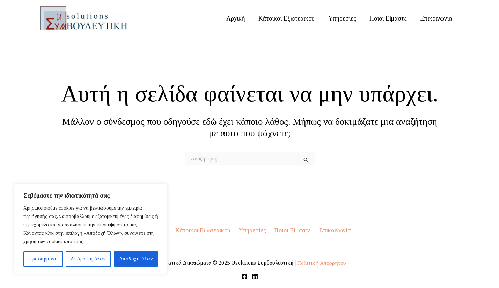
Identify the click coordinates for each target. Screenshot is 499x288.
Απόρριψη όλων (88, 259)
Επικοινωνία (437, 18)
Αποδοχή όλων (136, 259)
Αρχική (239, 18)
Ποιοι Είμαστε (389, 18)
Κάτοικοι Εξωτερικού (290, 18)
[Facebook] (244, 276)
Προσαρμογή (43, 259)
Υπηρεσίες (344, 18)
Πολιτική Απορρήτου (321, 263)
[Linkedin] (255, 276)
